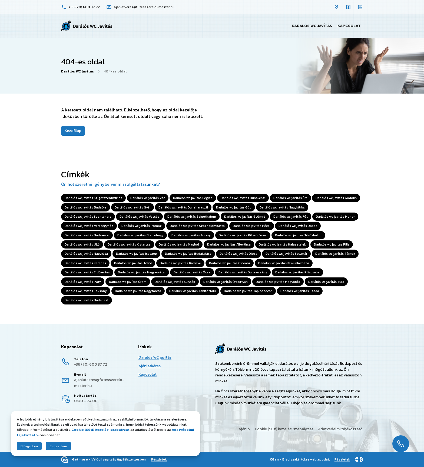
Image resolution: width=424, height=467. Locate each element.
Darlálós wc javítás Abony (191, 235)
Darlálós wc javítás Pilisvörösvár (243, 235)
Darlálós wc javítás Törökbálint (298, 235)
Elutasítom (58, 446)
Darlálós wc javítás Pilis (331, 244)
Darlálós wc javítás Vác (147, 198)
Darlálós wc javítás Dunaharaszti (183, 207)
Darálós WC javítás (312, 26)
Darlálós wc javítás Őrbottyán (225, 281)
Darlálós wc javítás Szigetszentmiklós (93, 198)
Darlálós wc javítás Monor (335, 216)
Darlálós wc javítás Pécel (251, 226)
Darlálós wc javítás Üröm (128, 281)
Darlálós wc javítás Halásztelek (282, 244)
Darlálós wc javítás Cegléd (193, 198)
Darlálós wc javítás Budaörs (86, 207)
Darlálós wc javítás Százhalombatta (197, 226)
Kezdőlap (73, 131)
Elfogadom (29, 446)
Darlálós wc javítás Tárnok (335, 253)
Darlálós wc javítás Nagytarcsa (138, 291)
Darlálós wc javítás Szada (299, 291)
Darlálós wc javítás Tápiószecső (248, 291)
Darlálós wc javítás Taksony (86, 291)
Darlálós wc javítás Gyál (132, 207)
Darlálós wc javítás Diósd (238, 253)
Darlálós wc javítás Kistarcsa (129, 244)
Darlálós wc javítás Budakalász (188, 253)
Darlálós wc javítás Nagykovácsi (141, 272)
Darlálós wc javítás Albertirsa (229, 244)
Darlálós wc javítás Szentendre (88, 216)
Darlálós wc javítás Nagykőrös (282, 207)
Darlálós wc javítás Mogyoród (278, 281)
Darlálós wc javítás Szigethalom (191, 216)
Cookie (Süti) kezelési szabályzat (284, 429)
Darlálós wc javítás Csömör (229, 263)
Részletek (159, 459)
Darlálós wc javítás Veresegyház (89, 226)
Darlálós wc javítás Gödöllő (336, 198)
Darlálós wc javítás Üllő (82, 244)
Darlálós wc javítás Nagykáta (86, 253)
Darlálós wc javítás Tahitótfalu (192, 291)
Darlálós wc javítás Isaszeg (136, 253)
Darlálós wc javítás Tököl (133, 263)
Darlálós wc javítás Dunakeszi (243, 198)
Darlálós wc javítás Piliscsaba (297, 272)
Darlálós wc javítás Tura (326, 281)
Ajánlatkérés (149, 366)
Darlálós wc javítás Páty (83, 281)
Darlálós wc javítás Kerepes (85, 263)
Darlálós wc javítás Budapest (86, 300)
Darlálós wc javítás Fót (290, 216)
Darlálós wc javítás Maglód (179, 244)
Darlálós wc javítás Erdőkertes (87, 272)
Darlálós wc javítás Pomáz (141, 226)
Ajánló (244, 429)
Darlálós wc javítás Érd (290, 198)
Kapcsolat (349, 26)
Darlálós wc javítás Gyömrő (244, 216)
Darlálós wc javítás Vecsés (139, 216)
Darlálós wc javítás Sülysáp (175, 281)
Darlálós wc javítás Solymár (286, 253)
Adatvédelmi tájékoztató (340, 429)
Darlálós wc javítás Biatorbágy (140, 235)
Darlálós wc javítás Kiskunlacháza (283, 263)
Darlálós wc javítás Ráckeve (180, 263)
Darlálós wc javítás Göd (233, 207)
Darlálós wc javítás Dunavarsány (242, 272)
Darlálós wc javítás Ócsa (192, 272)
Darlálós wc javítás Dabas (298, 226)
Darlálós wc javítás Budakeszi (87, 235)
